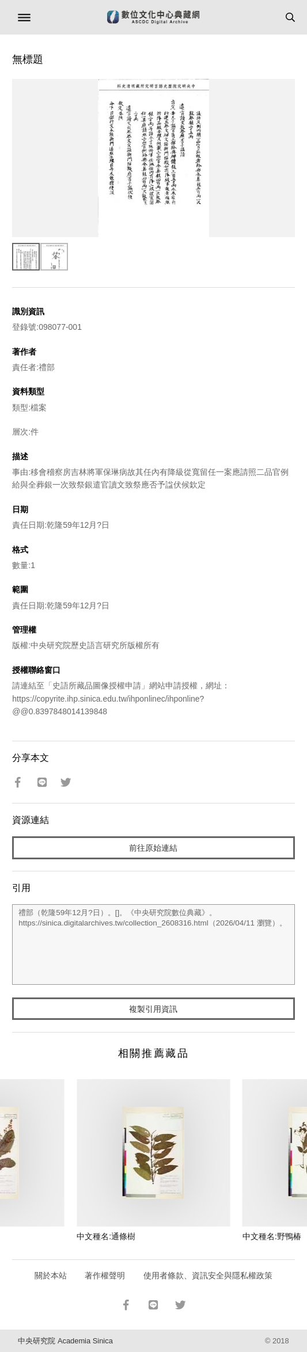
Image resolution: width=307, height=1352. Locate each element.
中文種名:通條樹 (106, 1236)
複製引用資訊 (153, 1009)
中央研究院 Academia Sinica (65, 1340)
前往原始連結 (153, 847)
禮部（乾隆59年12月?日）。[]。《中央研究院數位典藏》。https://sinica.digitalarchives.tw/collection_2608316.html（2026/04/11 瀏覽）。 (153, 944)
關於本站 (51, 1275)
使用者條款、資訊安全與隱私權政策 (207, 1275)
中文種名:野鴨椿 (271, 1236)
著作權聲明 (105, 1275)
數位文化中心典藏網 (153, 17)
